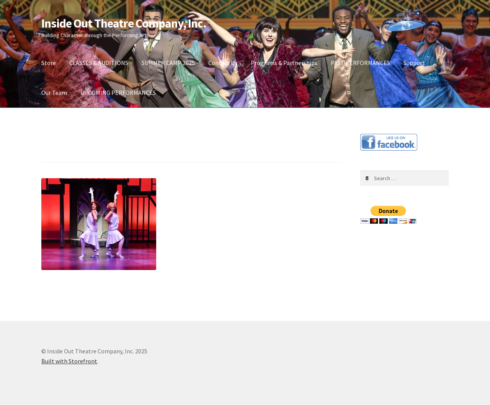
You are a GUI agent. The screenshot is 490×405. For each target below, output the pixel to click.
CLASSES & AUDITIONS (98, 63)
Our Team (54, 92)
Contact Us (222, 63)
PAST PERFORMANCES (360, 63)
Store (48, 63)
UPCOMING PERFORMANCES (118, 92)
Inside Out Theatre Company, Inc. (123, 23)
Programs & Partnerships (284, 63)
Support (414, 63)
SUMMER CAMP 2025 (168, 63)
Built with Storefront (69, 361)
